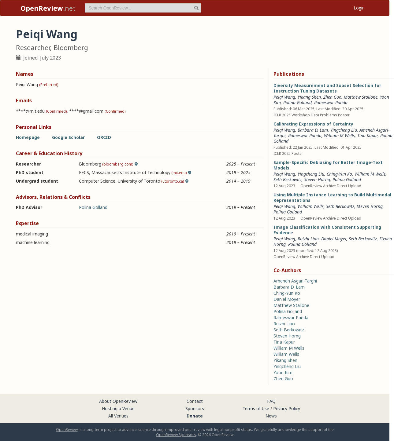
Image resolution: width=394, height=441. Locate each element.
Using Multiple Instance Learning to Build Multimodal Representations (332, 197)
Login (359, 8)
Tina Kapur (367, 135)
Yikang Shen (309, 97)
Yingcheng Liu (343, 130)
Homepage (28, 137)
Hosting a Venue (118, 408)
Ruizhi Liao (308, 239)
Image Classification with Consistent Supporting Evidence (327, 229)
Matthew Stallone (360, 97)
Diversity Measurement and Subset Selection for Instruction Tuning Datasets (327, 88)
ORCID (104, 137)
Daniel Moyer (333, 239)
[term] (143, 8)
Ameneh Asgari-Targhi (295, 281)
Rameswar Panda (331, 102)
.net (48, 8)
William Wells (311, 206)
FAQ (271, 401)
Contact (195, 401)
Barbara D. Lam (313, 130)
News (271, 416)
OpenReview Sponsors (176, 434)
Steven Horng (317, 179)
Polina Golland (93, 207)
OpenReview (67, 429)
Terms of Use (256, 408)
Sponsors (194, 408)
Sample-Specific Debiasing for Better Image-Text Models (328, 165)
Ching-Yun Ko (339, 174)
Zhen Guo (332, 97)
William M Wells (339, 135)
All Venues (118, 416)
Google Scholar (68, 137)
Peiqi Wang (284, 97)
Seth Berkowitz (287, 179)
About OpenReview (118, 401)
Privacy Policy (286, 408)
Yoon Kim (282, 372)
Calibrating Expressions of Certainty (313, 124)
